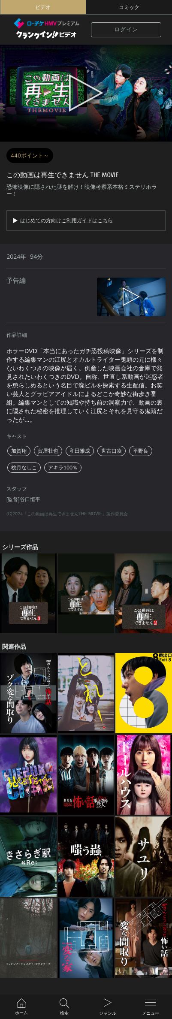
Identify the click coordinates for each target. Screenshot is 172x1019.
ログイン (126, 29)
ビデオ (43, 7)
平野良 (140, 451)
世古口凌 (111, 451)
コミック (129, 7)
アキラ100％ (63, 467)
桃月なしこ (24, 467)
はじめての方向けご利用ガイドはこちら (66, 220)
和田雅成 (79, 451)
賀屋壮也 (48, 451)
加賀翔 (19, 451)
